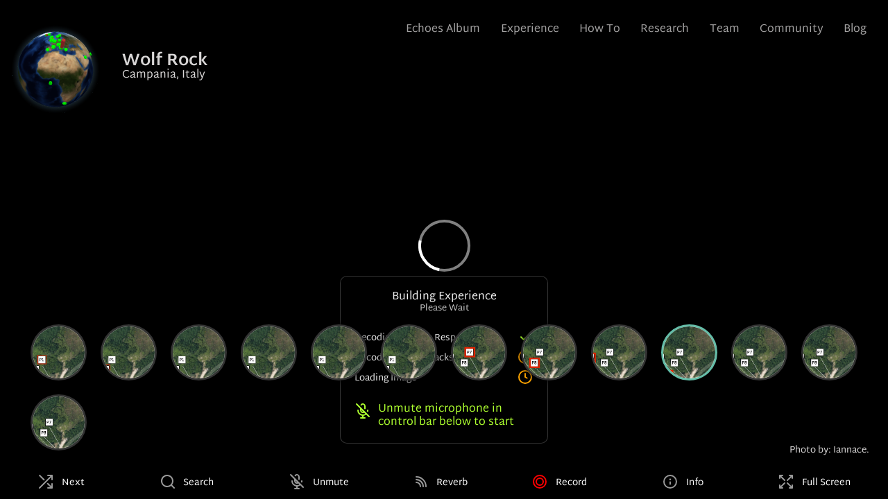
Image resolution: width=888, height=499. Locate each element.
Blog (855, 29)
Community (791, 29)
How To (599, 29)
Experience (530, 29)
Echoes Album (443, 29)
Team (725, 29)
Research (664, 29)
